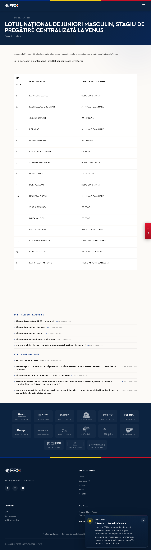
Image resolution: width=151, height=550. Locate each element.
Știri (6, 512)
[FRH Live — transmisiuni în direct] (148, 231)
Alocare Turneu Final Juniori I (30, 333)
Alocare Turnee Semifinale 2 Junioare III (35, 339)
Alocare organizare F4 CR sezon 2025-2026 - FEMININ (43, 375)
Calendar (83, 485)
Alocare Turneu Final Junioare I (31, 327)
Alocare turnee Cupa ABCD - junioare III (35, 321)
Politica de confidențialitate (75, 534)
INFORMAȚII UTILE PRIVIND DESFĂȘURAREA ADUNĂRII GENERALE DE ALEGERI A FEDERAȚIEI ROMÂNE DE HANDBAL (66, 368)
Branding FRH (85, 481)
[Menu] (143, 6)
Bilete (81, 490)
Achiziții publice (12, 520)
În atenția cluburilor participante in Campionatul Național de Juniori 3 (51, 345)
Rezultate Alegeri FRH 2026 (30, 360)
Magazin (82, 494)
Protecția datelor (51, 534)
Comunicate (10, 516)
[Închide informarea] (143, 520)
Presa (81, 477)
